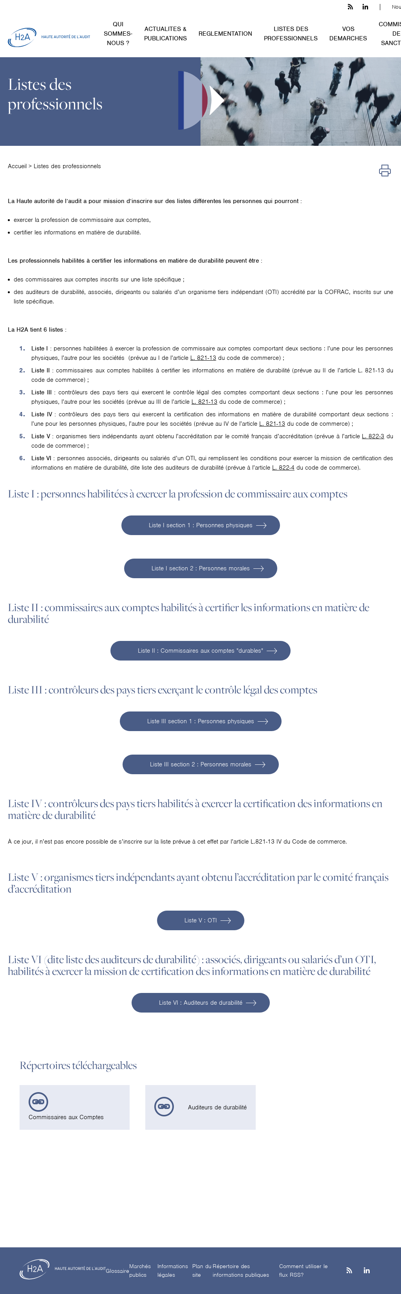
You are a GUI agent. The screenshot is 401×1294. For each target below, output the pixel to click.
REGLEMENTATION (225, 34)
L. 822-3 (373, 436)
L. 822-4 (283, 468)
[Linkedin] (367, 1271)
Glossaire (117, 1270)
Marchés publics (140, 1271)
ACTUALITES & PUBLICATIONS (165, 33)
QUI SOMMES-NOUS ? (118, 33)
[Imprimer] (385, 171)
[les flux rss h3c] (350, 7)
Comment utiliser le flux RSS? (303, 1271)
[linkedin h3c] (365, 7)
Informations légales (172, 1271)
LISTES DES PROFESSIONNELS (291, 33)
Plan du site (201, 1271)
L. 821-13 (203, 358)
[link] (75, 1107)
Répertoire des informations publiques (241, 1271)
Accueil (17, 166)
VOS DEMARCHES (348, 33)
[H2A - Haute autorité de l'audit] (49, 37)
